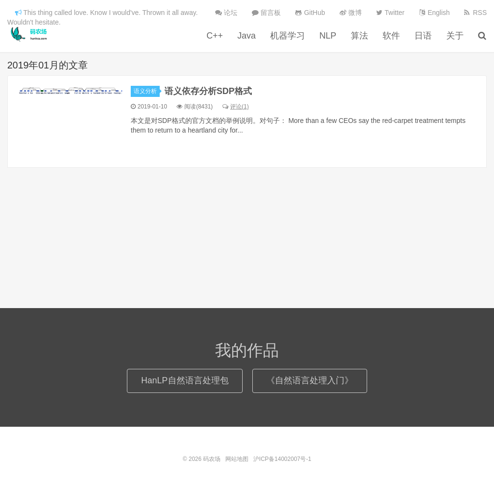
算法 (359, 35)
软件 (391, 35)
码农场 (30, 34)
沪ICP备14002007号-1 (282, 459)
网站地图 (236, 459)
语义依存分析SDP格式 (208, 91)
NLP (327, 35)
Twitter (390, 12)
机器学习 (287, 35)
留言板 (266, 12)
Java (246, 35)
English (434, 12)
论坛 (226, 12)
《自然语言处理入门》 (309, 380)
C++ (214, 35)
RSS (475, 12)
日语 (423, 35)
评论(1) (235, 106)
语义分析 (147, 91)
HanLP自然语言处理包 (184, 380)
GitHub (310, 12)
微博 (351, 12)
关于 (455, 35)
